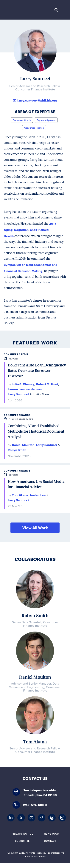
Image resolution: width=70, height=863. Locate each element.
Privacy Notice (22, 833)
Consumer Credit (22, 120)
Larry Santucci (18, 394)
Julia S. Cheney (23, 384)
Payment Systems (46, 120)
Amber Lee (38, 495)
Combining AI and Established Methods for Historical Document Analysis (36, 431)
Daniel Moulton (23, 444)
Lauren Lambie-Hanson (25, 389)
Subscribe (22, 840)
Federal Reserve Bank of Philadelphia (15, 10)
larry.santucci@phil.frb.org (37, 100)
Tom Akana (20, 495)
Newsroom (52, 833)
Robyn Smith (17, 449)
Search (56, 10)
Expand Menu (65, 10)
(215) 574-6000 (35, 804)
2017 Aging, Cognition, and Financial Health (30, 229)
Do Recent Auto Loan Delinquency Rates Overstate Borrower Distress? (37, 370)
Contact (50, 840)
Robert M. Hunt (47, 384)
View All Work (35, 527)
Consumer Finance (34, 127)
